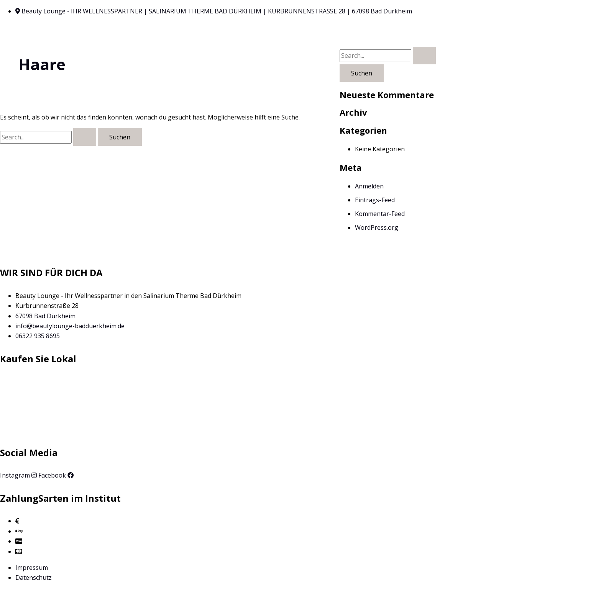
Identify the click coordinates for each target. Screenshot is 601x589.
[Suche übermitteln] (84, 137)
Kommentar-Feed (380, 213)
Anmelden (369, 186)
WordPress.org (376, 227)
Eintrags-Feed (375, 200)
